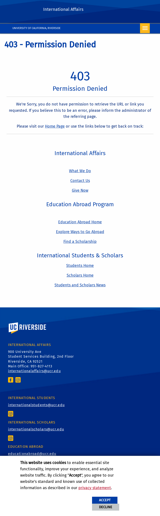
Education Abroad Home (80, 222)
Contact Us (80, 180)
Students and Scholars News (80, 285)
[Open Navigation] (145, 28)
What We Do (80, 171)
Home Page (55, 126)
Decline (105, 507)
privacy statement (94, 487)
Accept (105, 500)
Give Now (80, 190)
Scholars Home (80, 275)
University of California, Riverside (36, 28)
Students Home (80, 265)
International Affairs (63, 9)
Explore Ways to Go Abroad (80, 231)
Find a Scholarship (80, 241)
